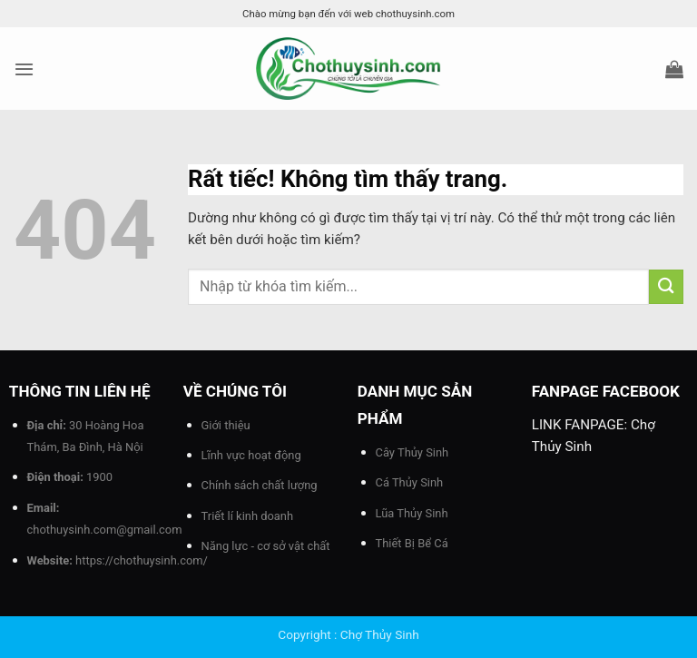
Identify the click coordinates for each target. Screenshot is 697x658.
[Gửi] (666, 286)
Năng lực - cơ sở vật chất (265, 546)
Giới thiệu (225, 425)
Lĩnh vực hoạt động (251, 455)
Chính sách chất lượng (259, 485)
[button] (24, 69)
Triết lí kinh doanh (247, 516)
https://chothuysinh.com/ (141, 560)
